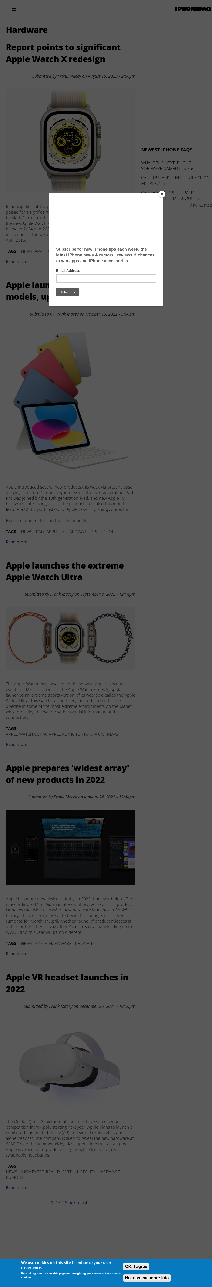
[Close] (161, 194)
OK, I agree (136, 1266)
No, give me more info (147, 1278)
